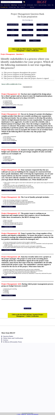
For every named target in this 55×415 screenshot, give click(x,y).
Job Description (30, 5)
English (42, 24)
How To (36, 5)
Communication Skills (13, 24)
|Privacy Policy (30, 413)
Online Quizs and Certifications (13, 338)
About (18, 7)
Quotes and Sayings (42, 5)
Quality (42, 35)
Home (2, 5)
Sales (20, 40)
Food (13, 29)
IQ (42, 29)
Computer (27, 24)
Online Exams (14, 5)
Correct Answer (9, 107)
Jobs (52, 5)
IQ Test (12, 35)
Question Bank (7, 5)
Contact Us (22, 7)
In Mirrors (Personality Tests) (12, 342)
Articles (49, 5)
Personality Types (12, 7)
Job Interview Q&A (22, 5)
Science (35, 40)
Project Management (27, 35)
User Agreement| (25, 413)
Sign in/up (32, 7)
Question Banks (8, 336)
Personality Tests (4, 7)
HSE (27, 29)
